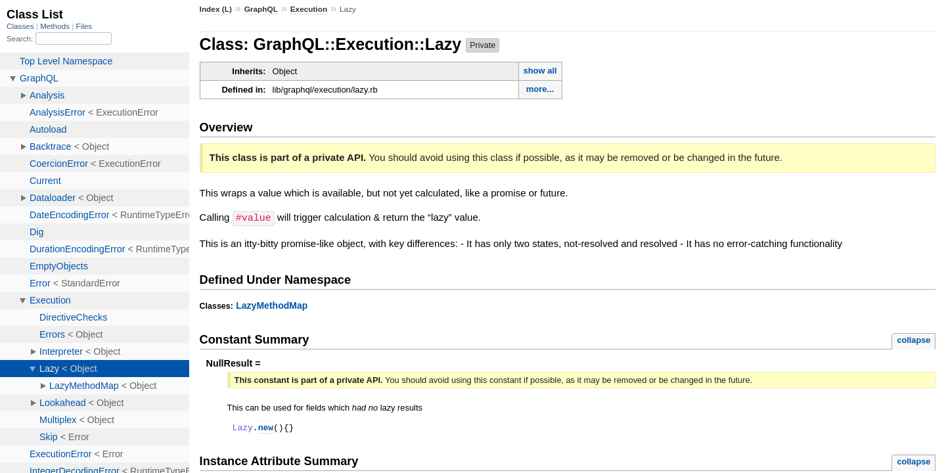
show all (539, 71)
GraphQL (261, 9)
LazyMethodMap (271, 305)
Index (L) (216, 9)
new (265, 428)
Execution (309, 9)
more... (540, 89)
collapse (913, 339)
